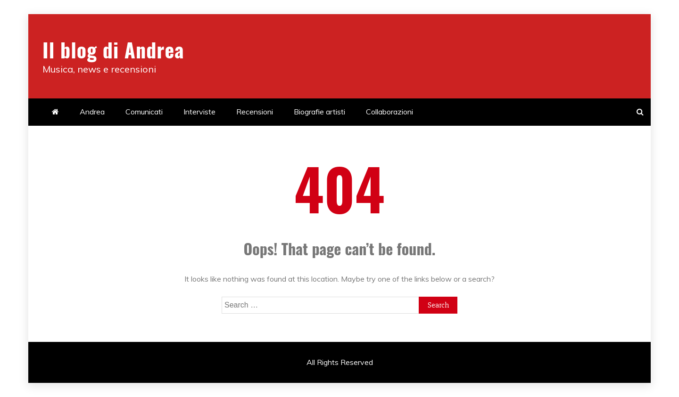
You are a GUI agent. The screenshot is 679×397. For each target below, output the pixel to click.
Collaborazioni (389, 111)
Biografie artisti (319, 111)
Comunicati (144, 111)
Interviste (199, 111)
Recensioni (254, 111)
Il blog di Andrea (113, 49)
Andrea (92, 111)
